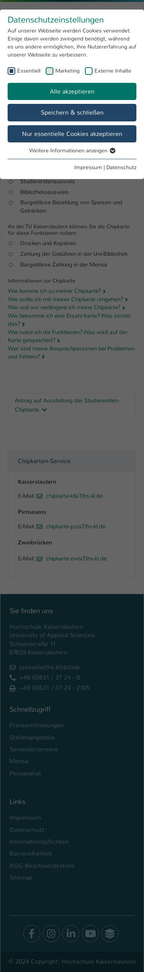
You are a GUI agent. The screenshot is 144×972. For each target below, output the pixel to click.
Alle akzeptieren (72, 91)
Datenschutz (121, 167)
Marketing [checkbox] (67, 70)
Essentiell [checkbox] (28, 70)
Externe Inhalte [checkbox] (112, 70)
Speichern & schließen (72, 112)
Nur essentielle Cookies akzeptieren (72, 134)
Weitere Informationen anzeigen (72, 150)
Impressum (88, 167)
